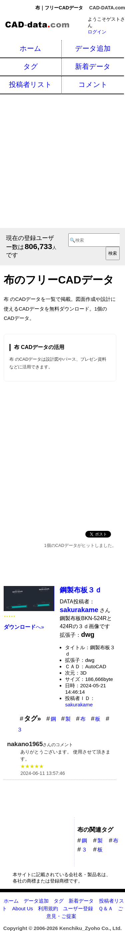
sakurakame (79, 704)
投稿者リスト (30, 84)
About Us (22, 908)
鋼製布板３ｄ (81, 590)
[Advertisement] (62, 160)
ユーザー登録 (78, 908)
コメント (93, 84)
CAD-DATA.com (107, 7)
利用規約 (48, 908)
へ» (24, 627)
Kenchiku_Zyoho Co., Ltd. (90, 928)
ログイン (97, 31)
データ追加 (93, 48)
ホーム (30, 48)
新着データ (93, 66)
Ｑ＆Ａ (105, 908)
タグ (30, 66)
